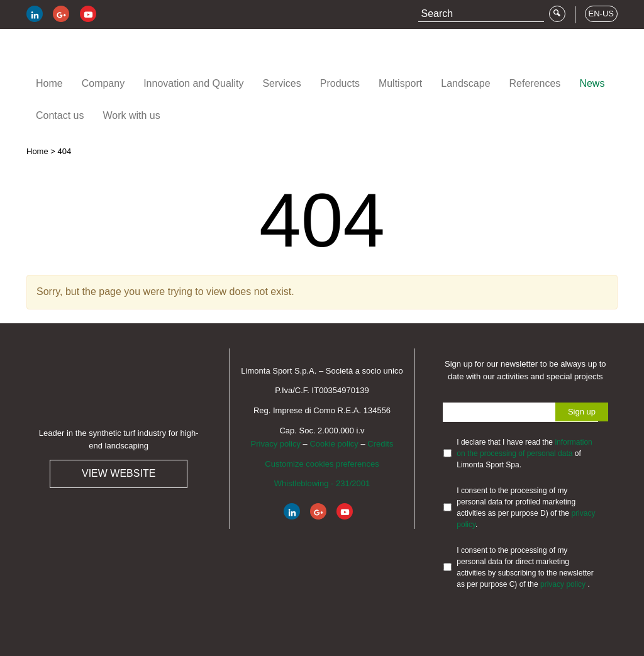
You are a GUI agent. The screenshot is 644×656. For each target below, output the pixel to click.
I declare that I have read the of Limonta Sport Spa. (524, 453)
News (591, 83)
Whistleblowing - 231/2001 (322, 483)
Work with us (131, 115)
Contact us (60, 115)
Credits (380, 443)
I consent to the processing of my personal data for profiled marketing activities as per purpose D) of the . (526, 507)
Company (103, 83)
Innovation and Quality (193, 83)
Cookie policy (333, 443)
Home (49, 83)
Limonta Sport (101, 55)
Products (340, 83)
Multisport (400, 83)
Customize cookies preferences (322, 464)
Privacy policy (276, 443)
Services (281, 83)
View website (118, 473)
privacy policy (563, 584)
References (535, 83)
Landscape (465, 83)
